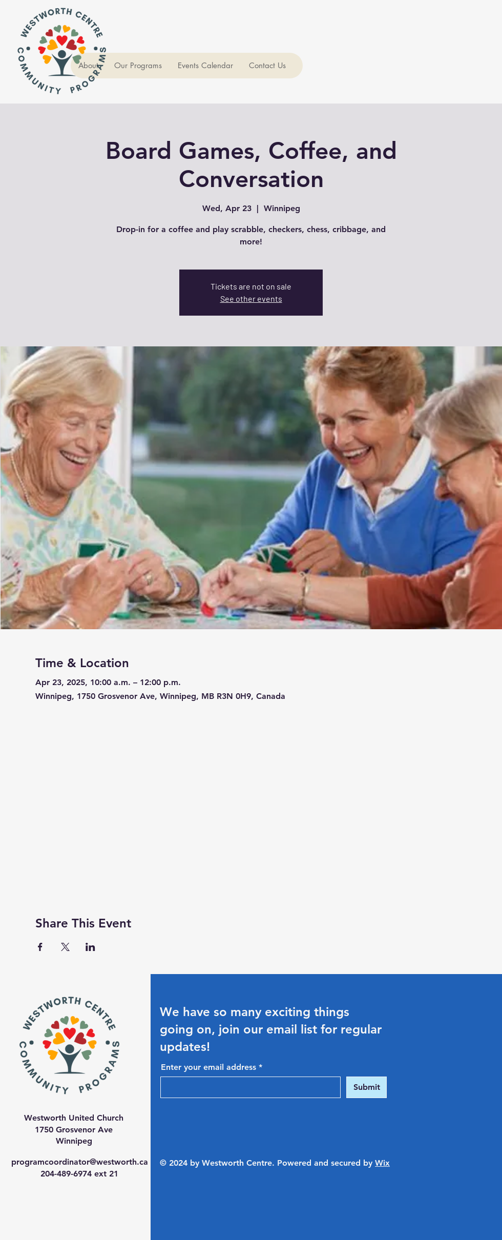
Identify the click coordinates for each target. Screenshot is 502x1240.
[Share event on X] (65, 947)
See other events (251, 298)
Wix (382, 1163)
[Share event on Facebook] (40, 947)
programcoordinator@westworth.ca (79, 1162)
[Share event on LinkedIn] (90, 947)
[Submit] (366, 1087)
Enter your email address (208, 1067)
